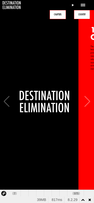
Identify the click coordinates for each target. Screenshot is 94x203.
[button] (87, 101)
